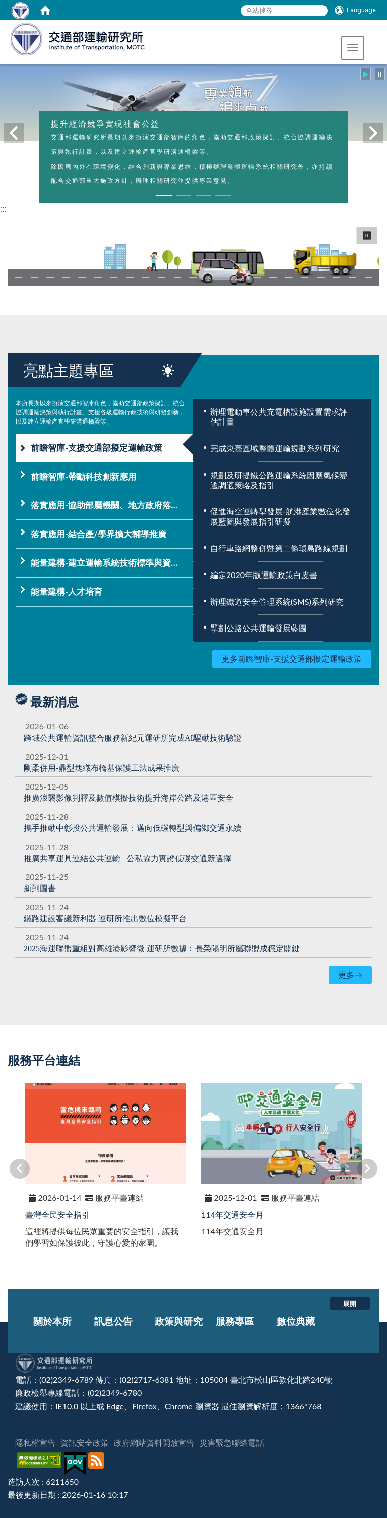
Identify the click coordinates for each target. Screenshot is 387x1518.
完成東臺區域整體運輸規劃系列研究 (274, 448)
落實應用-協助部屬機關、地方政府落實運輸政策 (112, 505)
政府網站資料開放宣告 (154, 1442)
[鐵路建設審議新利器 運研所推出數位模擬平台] (105, 918)
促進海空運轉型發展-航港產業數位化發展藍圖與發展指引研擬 (280, 516)
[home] (45, 10)
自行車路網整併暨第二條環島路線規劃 (278, 548)
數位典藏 (296, 1321)
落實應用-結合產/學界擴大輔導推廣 (98, 534)
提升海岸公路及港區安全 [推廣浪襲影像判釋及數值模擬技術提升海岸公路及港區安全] (128, 797)
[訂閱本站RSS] (97, 1463)
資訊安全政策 (84, 1442)
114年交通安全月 (232, 1214)
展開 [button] (349, 1303)
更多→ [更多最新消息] (350, 974)
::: (3, 208)
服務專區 (235, 1321)
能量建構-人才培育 (66, 591)
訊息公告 (113, 1321)
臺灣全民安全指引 (57, 1214)
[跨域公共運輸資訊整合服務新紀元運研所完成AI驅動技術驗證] (133, 737)
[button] (352, 48)
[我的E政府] (76, 1463)
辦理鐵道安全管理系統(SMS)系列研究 (277, 601)
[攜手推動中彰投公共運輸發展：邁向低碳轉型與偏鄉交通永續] (132, 827)
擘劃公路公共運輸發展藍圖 (258, 628)
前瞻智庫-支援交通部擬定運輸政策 (96, 447)
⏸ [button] (367, 235)
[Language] (355, 10)
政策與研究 (179, 1321)
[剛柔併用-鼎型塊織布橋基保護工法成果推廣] (101, 767)
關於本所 (52, 1321)
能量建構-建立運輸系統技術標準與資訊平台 (112, 562)
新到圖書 (40, 888)
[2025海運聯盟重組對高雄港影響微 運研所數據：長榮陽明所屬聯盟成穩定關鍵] (162, 948)
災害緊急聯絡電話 (232, 1442)
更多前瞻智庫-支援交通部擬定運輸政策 (292, 658)
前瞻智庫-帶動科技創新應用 (84, 476)
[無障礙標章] (40, 1463)
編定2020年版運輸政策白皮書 (263, 575)
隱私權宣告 (35, 1442)
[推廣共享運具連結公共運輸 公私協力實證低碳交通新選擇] (127, 858)
